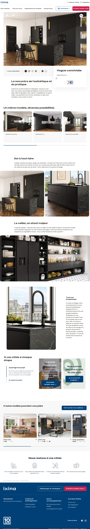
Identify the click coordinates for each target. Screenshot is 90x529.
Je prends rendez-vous (49, 383)
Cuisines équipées (30, 504)
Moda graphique (78, 440)
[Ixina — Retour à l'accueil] (4, 2)
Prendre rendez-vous (74, 488)
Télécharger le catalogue (49, 488)
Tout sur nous (71, 502)
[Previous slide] (22, 71)
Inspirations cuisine (30, 507)
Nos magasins (72, 507)
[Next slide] (46, 71)
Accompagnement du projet (54, 509)
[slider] (45, 146)
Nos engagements (73, 505)
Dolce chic (7, 440)
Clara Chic (41, 440)
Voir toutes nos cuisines (73, 407)
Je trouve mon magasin (74, 379)
